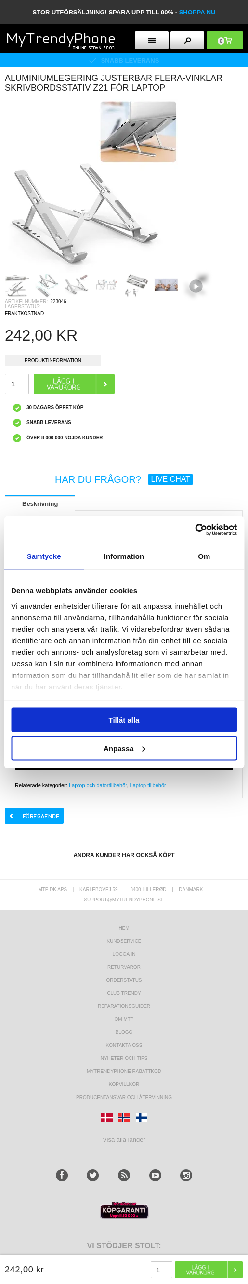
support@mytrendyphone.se (124, 899)
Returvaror (124, 967)
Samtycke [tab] (44, 556)
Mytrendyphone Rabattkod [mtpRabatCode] (124, 1071)
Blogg (124, 1032)
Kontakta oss (124, 1045)
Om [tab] (204, 556)
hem (123, 928)
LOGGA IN (124, 954)
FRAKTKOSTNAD (24, 313)
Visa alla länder (124, 1140)
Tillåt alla (124, 720)
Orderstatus (124, 980)
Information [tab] (124, 556)
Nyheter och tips (124, 1058)
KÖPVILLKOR (124, 1084)
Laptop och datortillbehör (98, 785)
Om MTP (124, 1019)
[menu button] (152, 40)
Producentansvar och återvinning (124, 1097)
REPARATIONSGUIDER (124, 1006)
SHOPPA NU (197, 12)
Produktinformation (53, 362)
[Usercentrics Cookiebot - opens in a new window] (195, 529)
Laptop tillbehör (148, 785)
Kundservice (123, 941)
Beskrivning (40, 503)
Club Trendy (124, 993)
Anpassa (124, 748)
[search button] (187, 40)
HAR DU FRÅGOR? (124, 479)
